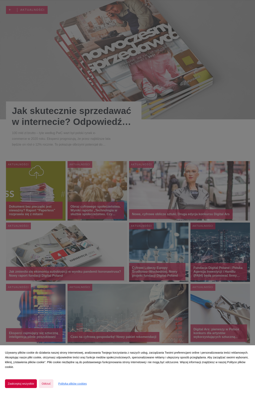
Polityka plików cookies (72, 383)
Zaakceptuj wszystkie (21, 383)
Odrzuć (46, 383)
